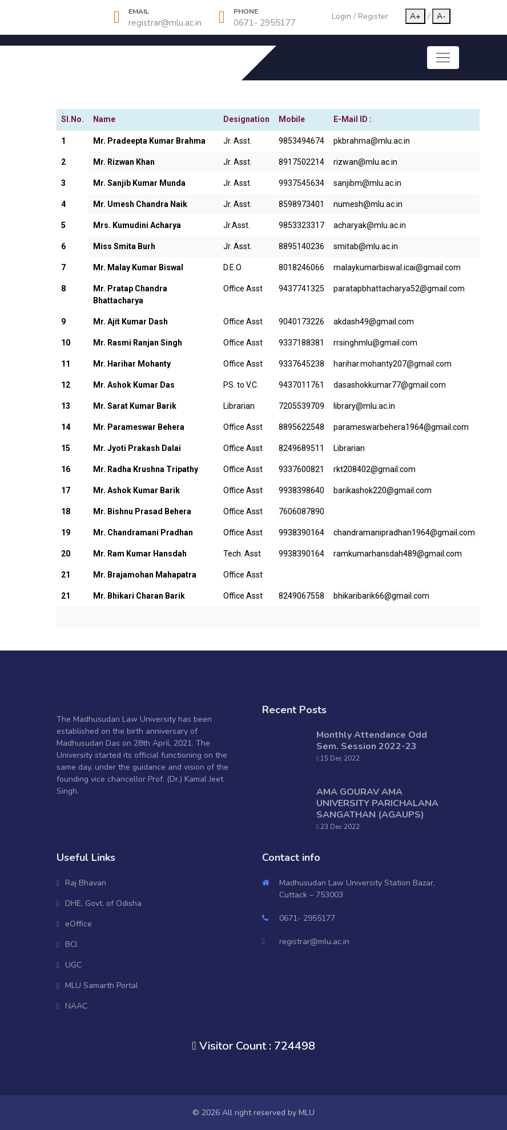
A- (441, 16)
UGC (73, 965)
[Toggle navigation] (443, 57)
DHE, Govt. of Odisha (103, 903)
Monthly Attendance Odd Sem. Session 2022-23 (371, 741)
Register (373, 16)
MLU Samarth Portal (101, 985)
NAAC (76, 1006)
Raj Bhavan (85, 882)
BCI (71, 944)
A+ (415, 16)
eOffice (78, 923)
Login (341, 16)
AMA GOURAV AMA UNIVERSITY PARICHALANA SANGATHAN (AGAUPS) (377, 803)
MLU (307, 1112)
